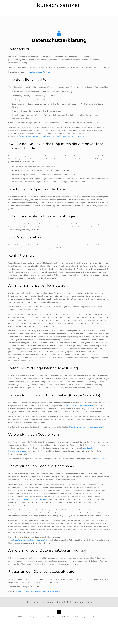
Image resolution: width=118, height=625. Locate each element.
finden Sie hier (101, 459)
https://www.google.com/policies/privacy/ (86, 427)
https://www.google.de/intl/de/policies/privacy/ (32, 540)
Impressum (86, 617)
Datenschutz (98, 617)
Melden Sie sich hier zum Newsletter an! (74, 602)
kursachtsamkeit (59, 5)
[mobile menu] (2, 13)
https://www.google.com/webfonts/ (80, 406)
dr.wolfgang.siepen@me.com (39, 72)
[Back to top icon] (59, 612)
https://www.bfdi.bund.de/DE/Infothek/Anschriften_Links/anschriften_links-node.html (49, 136)
